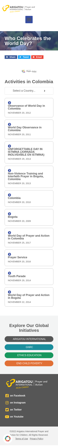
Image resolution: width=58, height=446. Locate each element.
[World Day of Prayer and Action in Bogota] (9, 292)
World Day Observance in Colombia (25, 129)
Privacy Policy (36, 438)
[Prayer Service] (9, 254)
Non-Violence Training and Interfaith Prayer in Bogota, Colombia (26, 176)
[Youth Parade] (9, 273)
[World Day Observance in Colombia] (9, 124)
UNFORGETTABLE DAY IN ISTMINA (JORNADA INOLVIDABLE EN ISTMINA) (26, 152)
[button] (29, 19)
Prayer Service (17, 257)
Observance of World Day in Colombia (26, 107)
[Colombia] (9, 195)
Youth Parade (17, 276)
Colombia (14, 198)
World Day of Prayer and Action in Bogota (28, 296)
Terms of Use (21, 438)
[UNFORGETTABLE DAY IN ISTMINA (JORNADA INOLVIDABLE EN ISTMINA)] (9, 146)
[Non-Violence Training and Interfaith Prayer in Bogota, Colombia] (9, 170)
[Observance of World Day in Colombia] (9, 102)
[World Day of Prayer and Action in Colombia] (9, 232)
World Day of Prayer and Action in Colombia (28, 237)
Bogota (12, 216)
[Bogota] (9, 213)
